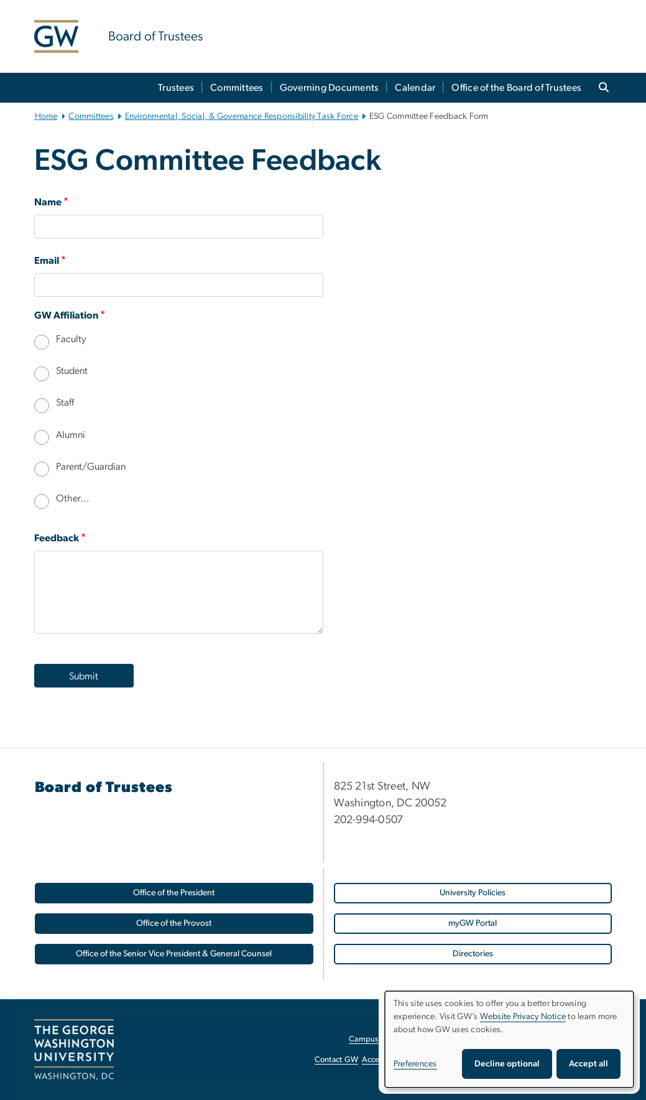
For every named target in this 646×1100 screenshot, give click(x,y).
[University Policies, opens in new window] (473, 893)
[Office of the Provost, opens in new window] (174, 923)
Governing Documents (329, 88)
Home (46, 116)
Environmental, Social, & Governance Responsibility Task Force (241, 116)
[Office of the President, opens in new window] (174, 893)
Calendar (415, 88)
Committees (237, 88)
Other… (73, 498)
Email (46, 261)
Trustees (176, 88)
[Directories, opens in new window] (473, 954)
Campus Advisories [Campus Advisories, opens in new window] (383, 1039)
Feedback (56, 538)
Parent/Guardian (91, 467)
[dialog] (509, 1039)
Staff (65, 403)
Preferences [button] (415, 1064)
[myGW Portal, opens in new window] (473, 923)
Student (72, 371)
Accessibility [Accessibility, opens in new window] (383, 1060)
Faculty (71, 339)
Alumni (70, 435)
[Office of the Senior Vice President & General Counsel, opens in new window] (174, 954)
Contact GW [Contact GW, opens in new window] (337, 1060)
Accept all (588, 1064)
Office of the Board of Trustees (516, 88)
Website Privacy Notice (523, 1016)
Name (48, 202)
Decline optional (507, 1064)
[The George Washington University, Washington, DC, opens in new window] (74, 1049)
